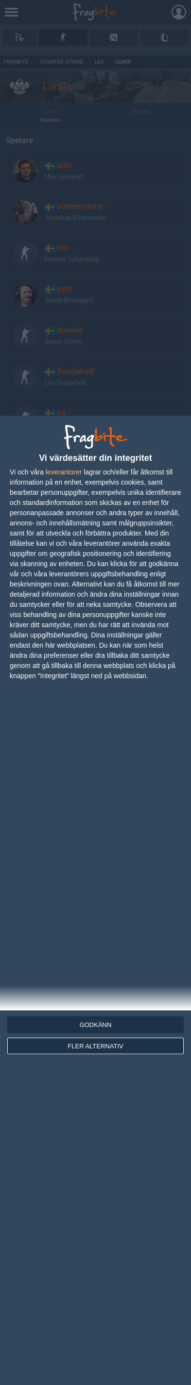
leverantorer (64, 472)
